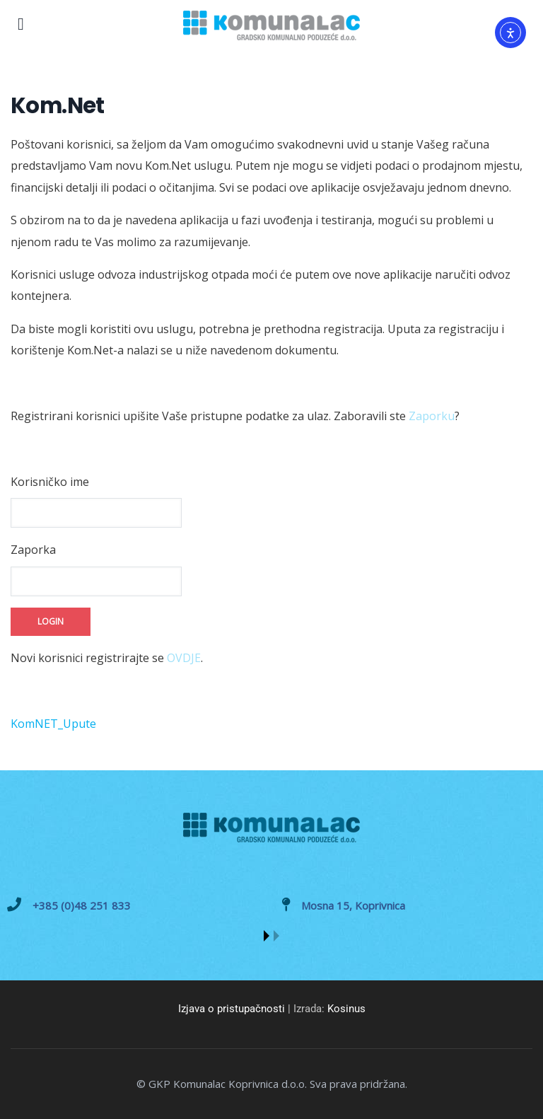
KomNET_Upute (53, 723)
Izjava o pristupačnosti (231, 1008)
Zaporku (432, 416)
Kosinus (346, 1008)
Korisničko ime (50, 481)
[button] (266, 935)
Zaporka (33, 549)
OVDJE (184, 658)
